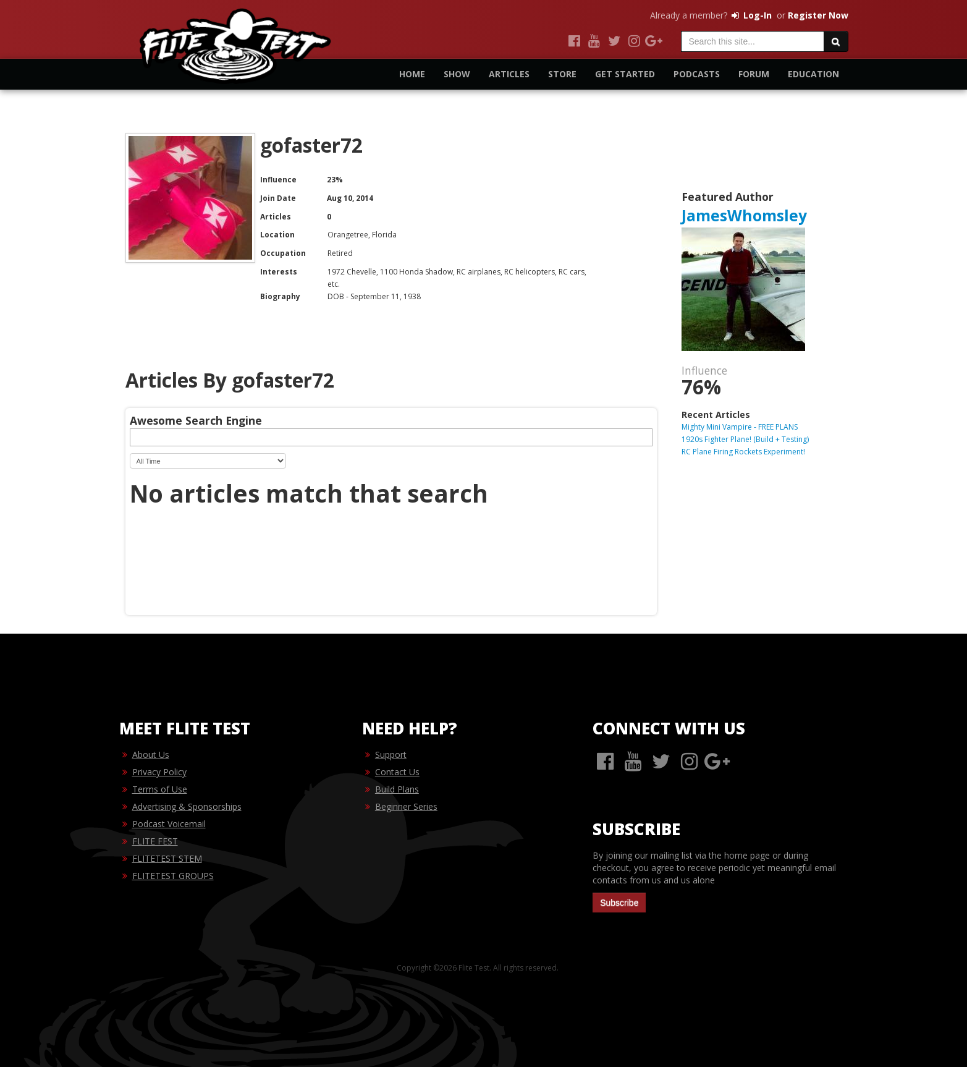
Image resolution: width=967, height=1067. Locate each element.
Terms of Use (159, 789)
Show (457, 74)
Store (562, 74)
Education (813, 74)
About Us (150, 754)
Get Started (625, 74)
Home (412, 74)
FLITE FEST (155, 841)
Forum (753, 74)
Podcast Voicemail (169, 824)
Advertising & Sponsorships (187, 806)
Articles (509, 74)
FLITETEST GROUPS (173, 876)
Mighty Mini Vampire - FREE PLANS (740, 427)
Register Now (818, 15)
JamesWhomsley (744, 215)
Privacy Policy (159, 772)
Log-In (751, 15)
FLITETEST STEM (167, 858)
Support (391, 754)
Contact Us (397, 772)
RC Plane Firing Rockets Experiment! (743, 451)
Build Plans (397, 789)
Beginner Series (406, 806)
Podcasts (697, 74)
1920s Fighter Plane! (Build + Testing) (745, 439)
